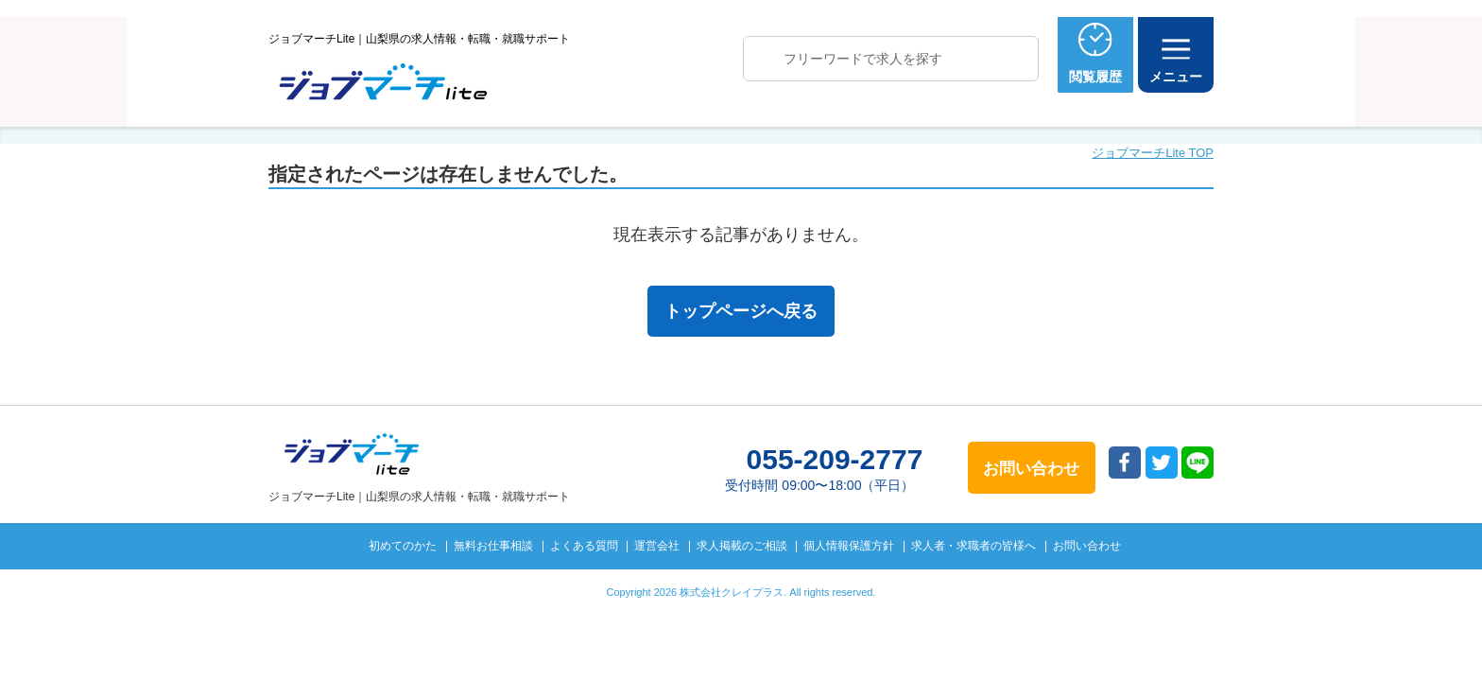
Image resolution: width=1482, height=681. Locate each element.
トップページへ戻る (741, 311)
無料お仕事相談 (493, 545)
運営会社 (657, 545)
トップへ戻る (1302, 635)
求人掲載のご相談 (742, 545)
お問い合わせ (1087, 545)
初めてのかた (403, 545)
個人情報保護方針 (848, 545)
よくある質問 (584, 545)
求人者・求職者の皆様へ (973, 545)
